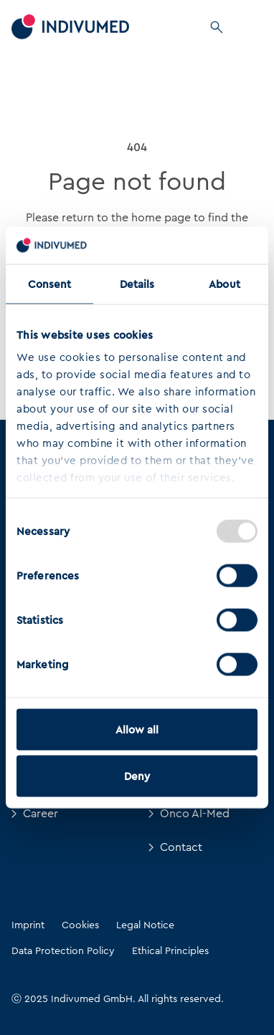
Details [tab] (137, 284)
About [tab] (224, 284)
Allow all (137, 729)
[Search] (216, 27)
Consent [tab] (50, 284)
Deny (137, 776)
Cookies (80, 925)
